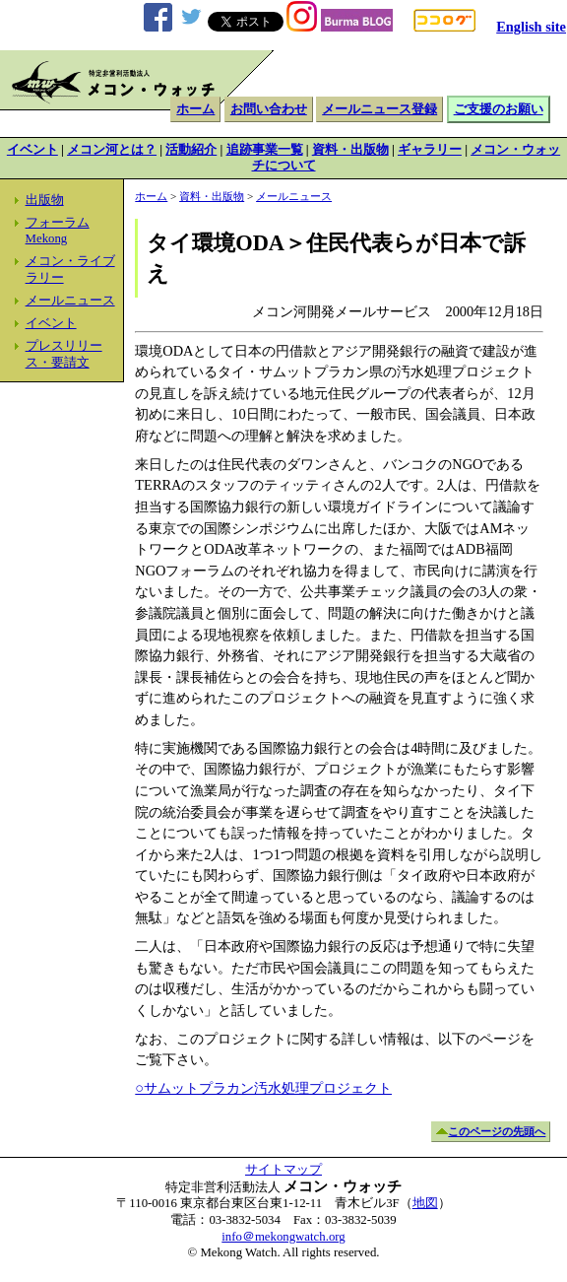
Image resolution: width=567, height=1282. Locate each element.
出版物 (45, 200)
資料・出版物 (350, 150)
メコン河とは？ (112, 150)
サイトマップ (283, 1170)
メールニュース (70, 300)
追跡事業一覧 (264, 150)
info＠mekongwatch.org (283, 1237)
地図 (425, 1203)
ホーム (195, 109)
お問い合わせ (268, 109)
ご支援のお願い (498, 109)
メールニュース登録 (379, 109)
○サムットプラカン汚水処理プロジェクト (263, 1088)
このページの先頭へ (496, 1131)
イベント (32, 150)
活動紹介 (191, 150)
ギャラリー (430, 150)
